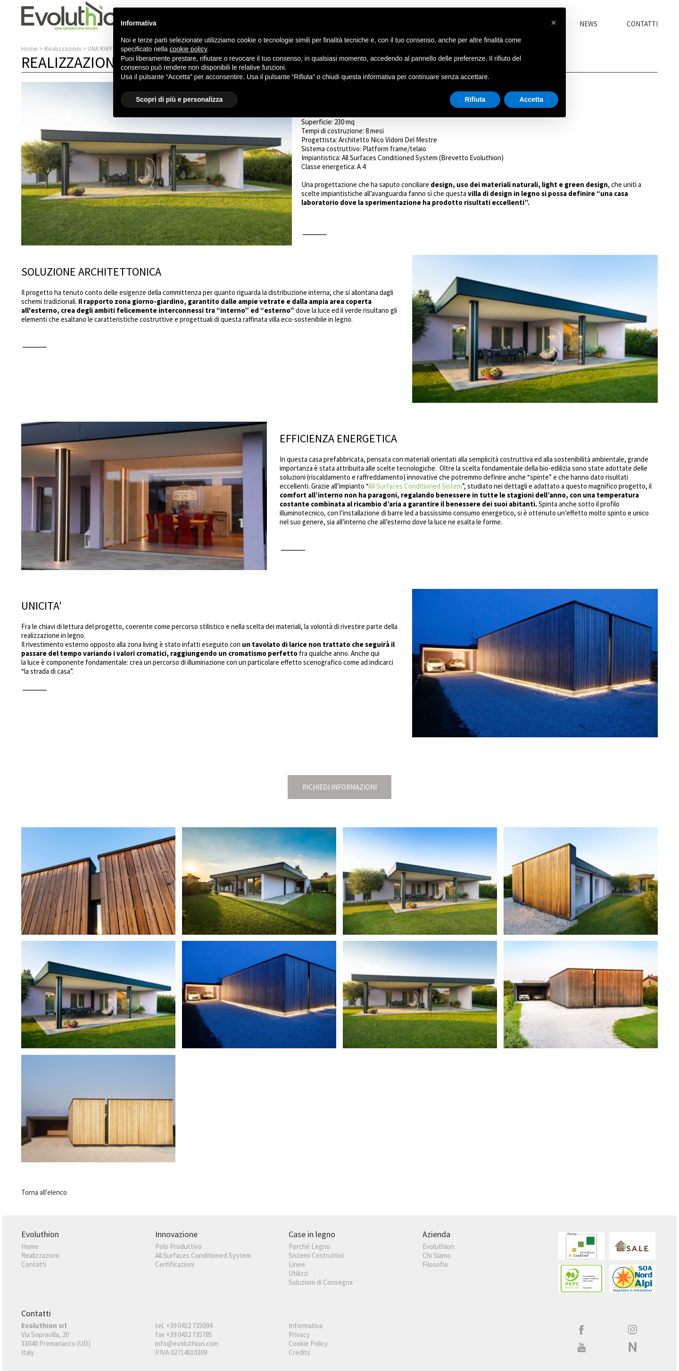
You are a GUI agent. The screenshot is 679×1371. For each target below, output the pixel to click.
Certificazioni (174, 1264)
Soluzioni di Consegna (321, 1282)
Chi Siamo (436, 1255)
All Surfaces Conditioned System (203, 1255)
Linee (297, 1264)
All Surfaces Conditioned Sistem (415, 485)
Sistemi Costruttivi (316, 1255)
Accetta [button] (531, 99)
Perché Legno (309, 1246)
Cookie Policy (308, 1343)
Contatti (642, 23)
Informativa (306, 1325)
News (588, 23)
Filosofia (434, 1264)
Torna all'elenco (44, 1192)
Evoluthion (438, 1246)
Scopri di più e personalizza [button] (179, 99)
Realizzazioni (62, 49)
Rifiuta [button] (475, 99)
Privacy (299, 1334)
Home (29, 49)
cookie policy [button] (188, 49)
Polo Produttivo (178, 1246)
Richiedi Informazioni (339, 787)
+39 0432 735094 (189, 1325)
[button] (553, 22)
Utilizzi (298, 1273)
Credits (299, 1352)
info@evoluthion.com (186, 1343)
